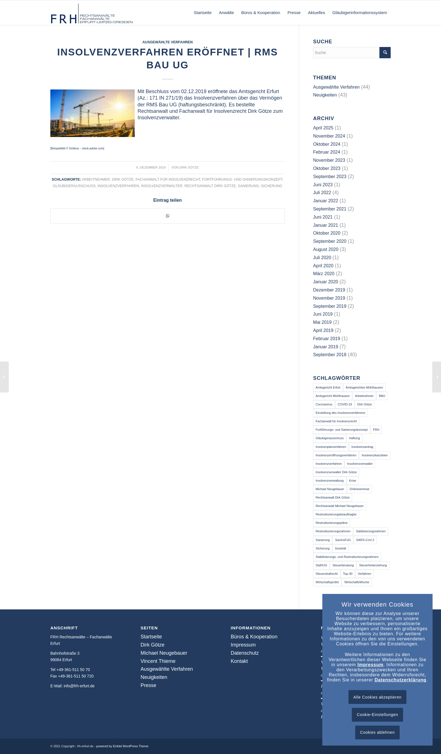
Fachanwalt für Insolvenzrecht (168, 179)
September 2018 (329, 354)
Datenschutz (245, 653)
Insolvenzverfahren (118, 186)
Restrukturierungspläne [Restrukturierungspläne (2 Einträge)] (332, 522)
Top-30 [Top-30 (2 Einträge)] (348, 573)
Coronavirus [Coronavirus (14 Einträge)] (324, 404)
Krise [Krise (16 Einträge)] (352, 480)
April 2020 (323, 265)
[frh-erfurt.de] (92, 12)
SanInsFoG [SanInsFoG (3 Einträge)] (343, 540)
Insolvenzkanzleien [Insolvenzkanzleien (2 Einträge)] (375, 455)
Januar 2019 (325, 346)
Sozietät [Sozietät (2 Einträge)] (340, 548)
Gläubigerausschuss (74, 186)
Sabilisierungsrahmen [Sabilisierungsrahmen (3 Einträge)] (371, 531)
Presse (148, 685)
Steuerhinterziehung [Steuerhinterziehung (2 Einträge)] (373, 565)
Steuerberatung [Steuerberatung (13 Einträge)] (343, 565)
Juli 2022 (322, 192)
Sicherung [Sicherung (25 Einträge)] (323, 548)
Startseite (151, 636)
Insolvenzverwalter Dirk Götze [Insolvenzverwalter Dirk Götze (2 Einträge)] (336, 472)
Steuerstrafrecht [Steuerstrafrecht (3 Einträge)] (327, 573)
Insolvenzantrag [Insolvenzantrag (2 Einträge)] (363, 446)
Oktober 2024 (326, 144)
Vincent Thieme (158, 661)
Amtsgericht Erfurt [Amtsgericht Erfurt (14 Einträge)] (328, 387)
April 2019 (323, 330)
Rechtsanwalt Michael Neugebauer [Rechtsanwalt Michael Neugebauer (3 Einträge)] (340, 506)
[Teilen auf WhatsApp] (167, 215)
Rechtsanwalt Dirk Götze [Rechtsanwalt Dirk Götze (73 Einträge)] (333, 497)
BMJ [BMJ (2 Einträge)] (382, 396)
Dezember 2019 (329, 290)
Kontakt (239, 661)
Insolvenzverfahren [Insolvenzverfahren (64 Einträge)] (329, 463)
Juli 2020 (322, 257)
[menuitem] (202, 12)
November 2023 (329, 160)
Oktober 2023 (326, 168)
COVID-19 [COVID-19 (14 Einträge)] (345, 404)
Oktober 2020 (326, 233)
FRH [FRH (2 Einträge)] (376, 429)
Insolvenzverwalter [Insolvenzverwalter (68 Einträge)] (360, 463)
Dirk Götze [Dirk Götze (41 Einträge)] (364, 404)
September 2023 (329, 176)
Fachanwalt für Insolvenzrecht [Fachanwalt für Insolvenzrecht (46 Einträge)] (336, 421)
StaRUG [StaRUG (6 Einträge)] (321, 565)
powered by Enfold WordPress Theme (122, 746)
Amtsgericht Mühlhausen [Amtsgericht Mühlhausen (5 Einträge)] (333, 396)
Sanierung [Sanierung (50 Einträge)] (323, 540)
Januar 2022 (325, 200)
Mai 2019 (322, 322)
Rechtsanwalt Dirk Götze (210, 186)
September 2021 (329, 209)
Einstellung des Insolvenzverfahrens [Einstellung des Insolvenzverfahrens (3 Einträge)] (340, 412)
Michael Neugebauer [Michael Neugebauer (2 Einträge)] (330, 489)
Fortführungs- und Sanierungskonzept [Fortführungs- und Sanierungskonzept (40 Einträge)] (342, 429)
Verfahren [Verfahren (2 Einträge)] (364, 573)
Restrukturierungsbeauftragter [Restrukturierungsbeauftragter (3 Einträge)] (336, 514)
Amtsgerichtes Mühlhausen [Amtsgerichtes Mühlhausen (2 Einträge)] (364, 387)
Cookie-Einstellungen (377, 714)
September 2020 (329, 241)
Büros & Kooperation (254, 636)
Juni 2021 (322, 217)
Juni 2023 (322, 184)
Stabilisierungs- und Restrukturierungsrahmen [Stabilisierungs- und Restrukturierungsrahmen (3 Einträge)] (347, 556)
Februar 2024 (326, 152)
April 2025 (323, 127)
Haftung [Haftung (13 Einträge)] (354, 438)
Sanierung (248, 186)
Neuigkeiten (325, 95)
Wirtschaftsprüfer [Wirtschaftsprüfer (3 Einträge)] (327, 582)
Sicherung (271, 186)
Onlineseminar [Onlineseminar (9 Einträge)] (360, 489)
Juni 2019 (322, 314)
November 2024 (329, 136)
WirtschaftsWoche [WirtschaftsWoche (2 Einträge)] (356, 582)
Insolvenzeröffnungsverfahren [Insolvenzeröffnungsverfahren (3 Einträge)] (336, 455)
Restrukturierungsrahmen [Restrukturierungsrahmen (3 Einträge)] (333, 531)
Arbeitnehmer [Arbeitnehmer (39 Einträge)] (364, 396)
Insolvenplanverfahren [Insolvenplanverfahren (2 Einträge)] (331, 446)
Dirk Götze (189, 167)
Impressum (243, 645)
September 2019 (329, 306)
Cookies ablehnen (377, 732)
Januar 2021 (325, 225)
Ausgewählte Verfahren (167, 42)
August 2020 (325, 249)
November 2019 (329, 298)
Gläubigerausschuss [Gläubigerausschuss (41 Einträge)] (330, 438)
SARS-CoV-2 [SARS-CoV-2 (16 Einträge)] (365, 540)
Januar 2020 (325, 281)
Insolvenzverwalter (161, 186)
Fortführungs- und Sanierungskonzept (242, 179)
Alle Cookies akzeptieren (378, 697)
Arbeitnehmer (96, 179)
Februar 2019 (326, 338)
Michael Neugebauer (164, 653)
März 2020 (323, 273)
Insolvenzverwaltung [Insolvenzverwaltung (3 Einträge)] (330, 480)
